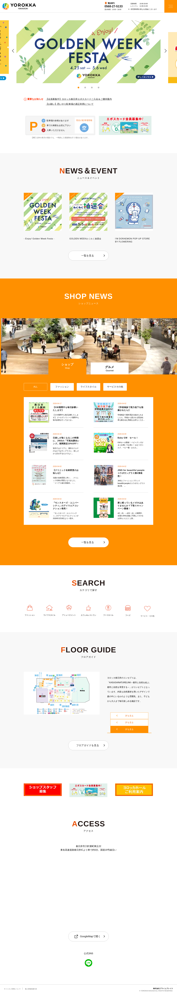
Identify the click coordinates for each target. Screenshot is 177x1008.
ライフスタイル (49, 631)
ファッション (30, 629)
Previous (12, 50)
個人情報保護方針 (31, 1002)
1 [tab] (78, 87)
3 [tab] (92, 87)
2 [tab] (85, 87)
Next (164, 50)
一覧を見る (87, 255)
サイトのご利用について (12, 1002)
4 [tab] (98, 87)
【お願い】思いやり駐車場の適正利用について (70, 104)
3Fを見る (129, 731)
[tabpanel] (88, 51)
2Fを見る (129, 738)
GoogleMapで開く (88, 950)
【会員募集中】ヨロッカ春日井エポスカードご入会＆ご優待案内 (79, 99)
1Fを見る (129, 745)
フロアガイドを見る (87, 758)
